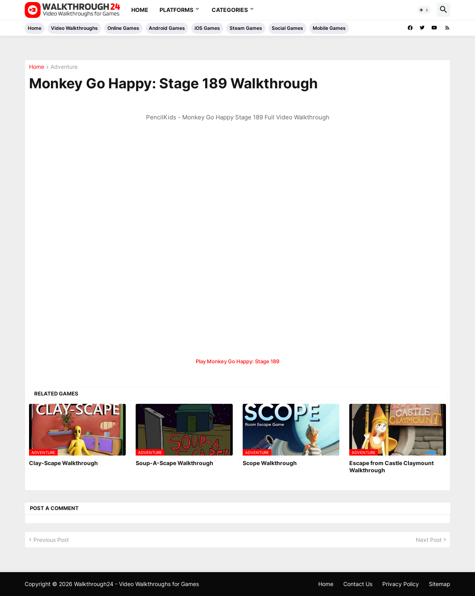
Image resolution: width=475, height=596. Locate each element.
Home (139, 9)
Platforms (176, 9)
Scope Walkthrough (270, 463)
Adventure (64, 67)
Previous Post (51, 539)
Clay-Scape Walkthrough (63, 463)
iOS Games (207, 28)
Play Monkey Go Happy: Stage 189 (237, 361)
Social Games (287, 28)
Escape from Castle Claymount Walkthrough (391, 466)
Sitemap (439, 583)
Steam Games (246, 28)
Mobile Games (329, 28)
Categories (230, 9)
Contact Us (357, 583)
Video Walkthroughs (74, 28)
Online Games (123, 28)
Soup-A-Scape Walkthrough (174, 463)
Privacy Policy (400, 583)
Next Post (429, 539)
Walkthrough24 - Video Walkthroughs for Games (136, 583)
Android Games (167, 28)
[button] (424, 10)
